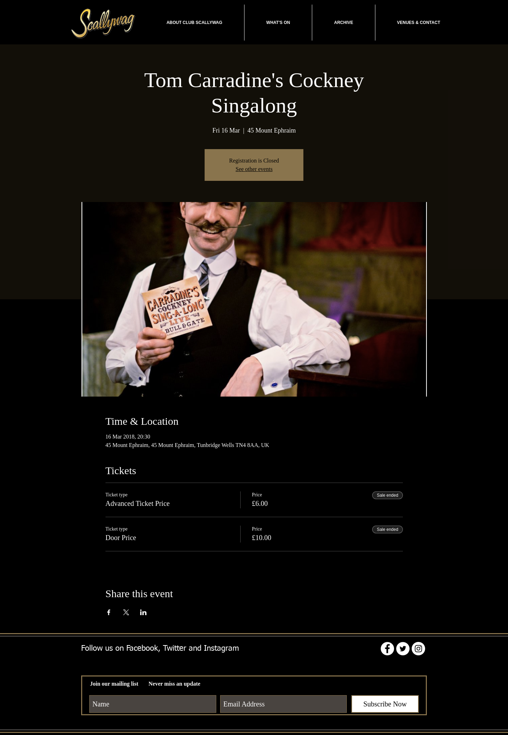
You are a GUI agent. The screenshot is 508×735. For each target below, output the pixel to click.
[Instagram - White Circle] (418, 648)
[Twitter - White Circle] (403, 648)
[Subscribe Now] (385, 704)
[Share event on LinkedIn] (143, 612)
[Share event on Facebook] (108, 612)
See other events (254, 169)
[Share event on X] (126, 612)
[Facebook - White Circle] (387, 648)
